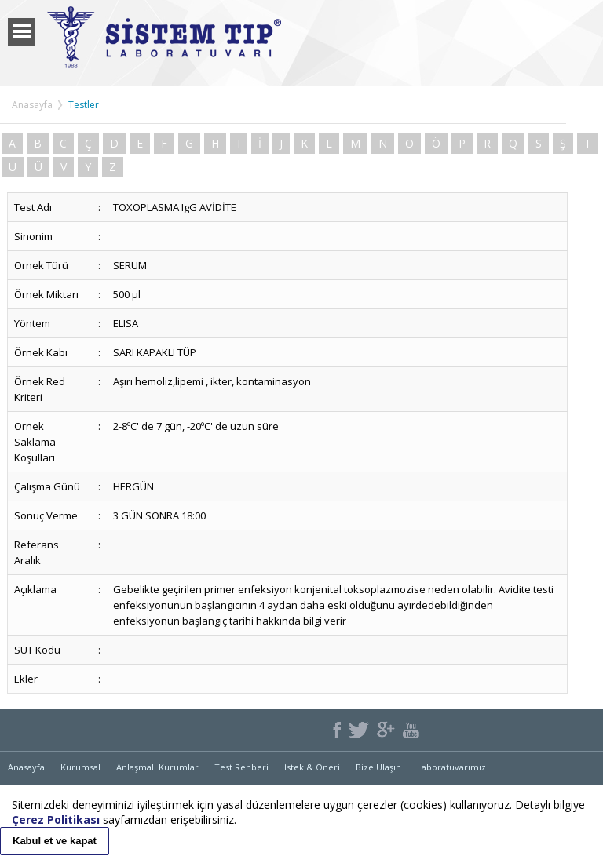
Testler (83, 104)
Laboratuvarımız (451, 767)
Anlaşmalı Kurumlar (157, 767)
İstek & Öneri (312, 767)
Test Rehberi (241, 767)
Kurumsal (80, 767)
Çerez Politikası (56, 819)
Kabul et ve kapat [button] (55, 841)
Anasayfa (32, 104)
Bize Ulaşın (378, 767)
